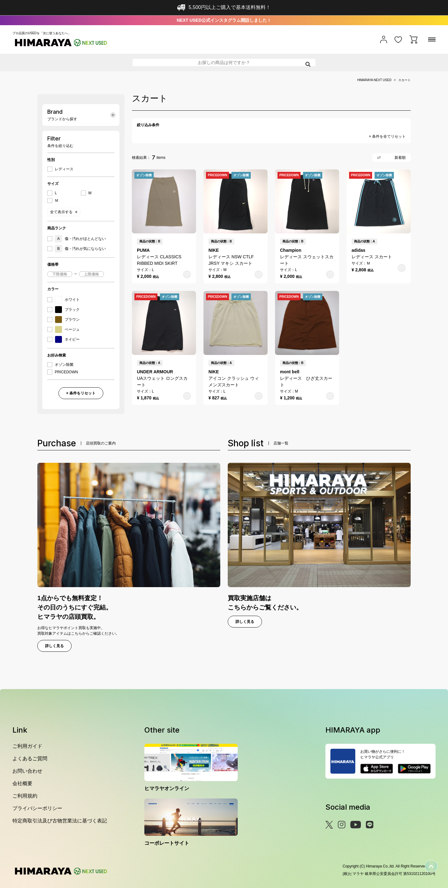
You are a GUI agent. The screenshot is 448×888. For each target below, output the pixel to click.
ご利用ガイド (27, 746)
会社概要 (22, 783)
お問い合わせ (27, 771)
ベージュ (67, 329)
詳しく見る (54, 646)
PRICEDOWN (66, 372)
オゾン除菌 (64, 364)
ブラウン (67, 319)
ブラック (67, 309)
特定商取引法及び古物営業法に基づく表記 (59, 820)
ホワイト (67, 299)
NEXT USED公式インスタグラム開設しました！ (224, 20)
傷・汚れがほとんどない (80, 238)
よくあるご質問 (29, 758)
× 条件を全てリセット (387, 136)
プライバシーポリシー (37, 808)
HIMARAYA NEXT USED (374, 80)
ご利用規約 (24, 795)
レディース (64, 169)
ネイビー (67, 339)
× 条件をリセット (81, 393)
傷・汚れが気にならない (80, 248)
